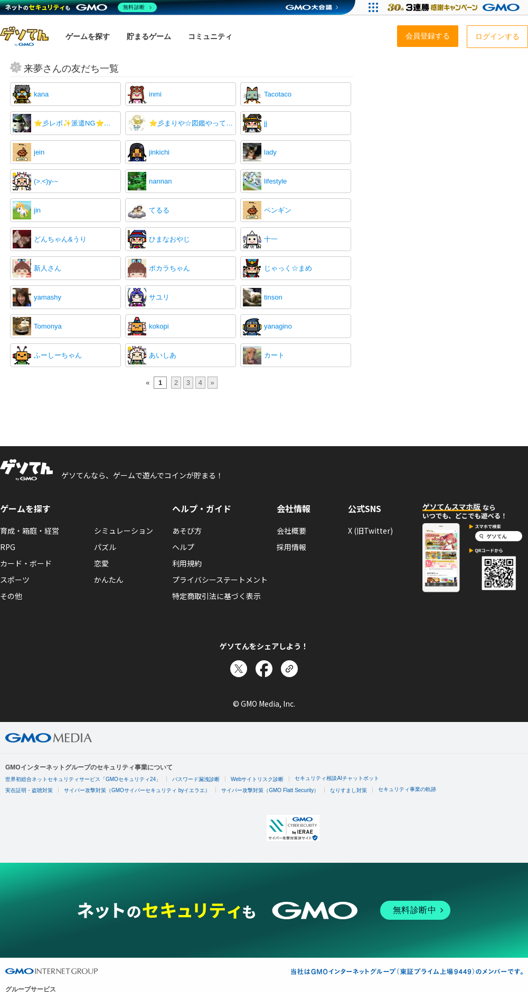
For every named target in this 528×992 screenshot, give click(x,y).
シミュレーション (123, 530)
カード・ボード (26, 563)
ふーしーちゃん (58, 355)
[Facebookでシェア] (264, 668)
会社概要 (291, 530)
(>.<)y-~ (46, 181)
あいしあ (162, 355)
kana (41, 94)
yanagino (278, 326)
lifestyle (275, 181)
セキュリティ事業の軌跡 (407, 789)
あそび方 (187, 530)
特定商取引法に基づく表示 (216, 596)
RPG (7, 547)
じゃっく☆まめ (288, 268)
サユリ (159, 297)
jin (37, 210)
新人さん (47, 268)
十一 (271, 239)
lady (270, 152)
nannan (160, 181)
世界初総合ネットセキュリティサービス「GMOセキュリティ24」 (83, 779)
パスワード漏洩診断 (196, 779)
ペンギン (277, 210)
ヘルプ (183, 547)
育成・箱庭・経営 (29, 530)
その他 (11, 596)
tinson (273, 297)
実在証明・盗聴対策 (29, 790)
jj (265, 123)
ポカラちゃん (169, 268)
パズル (105, 547)
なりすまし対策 (348, 790)
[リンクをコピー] (289, 668)
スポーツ (15, 579)
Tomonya (48, 326)
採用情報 (291, 547)
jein (39, 152)
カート (274, 355)
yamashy (47, 297)
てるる (159, 210)
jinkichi (159, 152)
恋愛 (101, 563)
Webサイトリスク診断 (257, 779)
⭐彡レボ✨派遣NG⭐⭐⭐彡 (76, 123)
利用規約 (187, 563)
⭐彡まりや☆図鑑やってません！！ (191, 123)
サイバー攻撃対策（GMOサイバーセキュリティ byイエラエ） (137, 790)
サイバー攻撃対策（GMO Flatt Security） (270, 790)
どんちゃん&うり (60, 239)
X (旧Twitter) (370, 530)
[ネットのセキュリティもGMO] (81, 7)
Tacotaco (277, 94)
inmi (155, 94)
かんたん (109, 579)
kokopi (159, 326)
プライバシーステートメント (220, 579)
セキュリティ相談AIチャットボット (337, 778)
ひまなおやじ (169, 239)
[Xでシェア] (238, 668)
